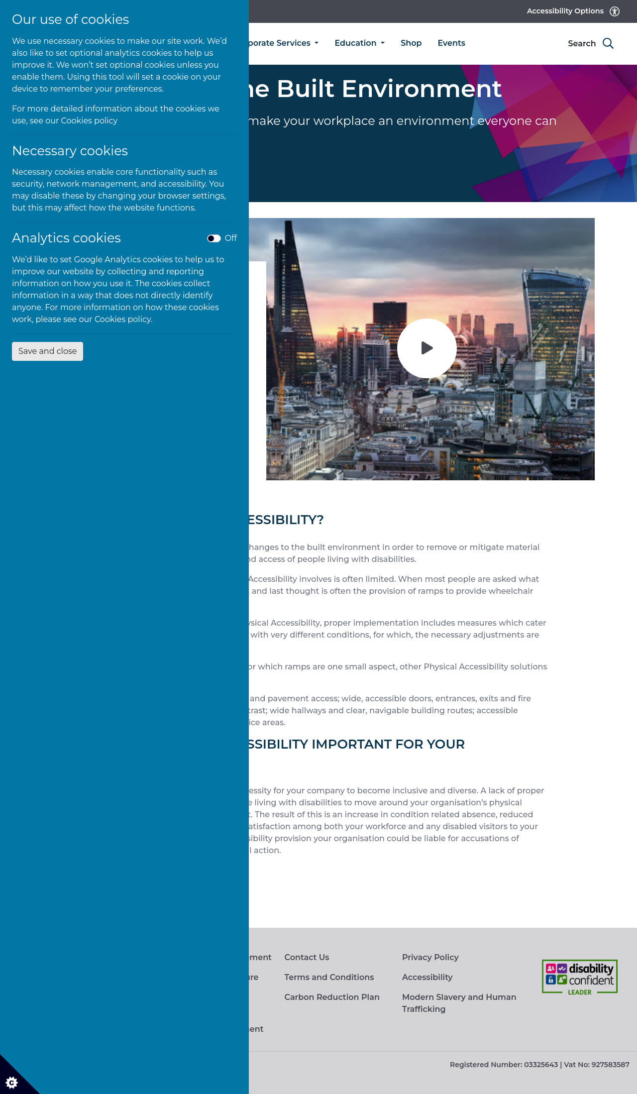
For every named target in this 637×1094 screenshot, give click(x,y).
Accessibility (427, 977)
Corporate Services (273, 43)
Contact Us (306, 957)
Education (356, 43)
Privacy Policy (430, 957)
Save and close (47, 351)
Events (451, 43)
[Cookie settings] (20, 1074)
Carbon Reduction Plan (331, 997)
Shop (411, 43)
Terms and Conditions (329, 977)
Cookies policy (89, 120)
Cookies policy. (124, 319)
